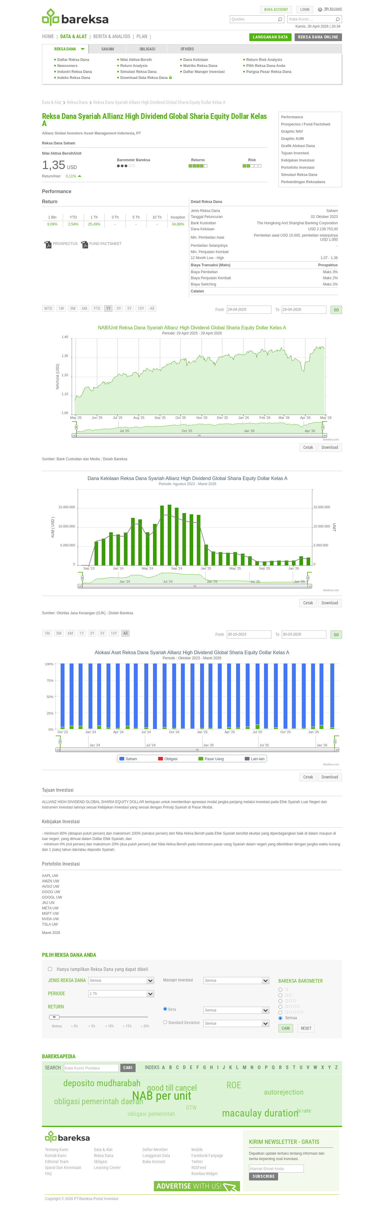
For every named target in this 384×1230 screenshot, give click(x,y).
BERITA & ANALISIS (111, 37)
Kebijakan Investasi (297, 160)
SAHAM (107, 49)
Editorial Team (57, 1161)
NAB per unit (161, 1096)
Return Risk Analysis (264, 60)
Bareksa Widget (204, 1173)
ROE (233, 1085)
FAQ (48, 1173)
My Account (330, 9)
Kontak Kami (55, 1155)
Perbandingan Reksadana (303, 182)
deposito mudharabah (101, 1083)
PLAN (141, 37)
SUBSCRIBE (263, 1176)
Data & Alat (51, 102)
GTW (191, 1108)
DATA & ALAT (73, 37)
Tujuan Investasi (295, 153)
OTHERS (187, 49)
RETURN (56, 1007)
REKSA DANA (65, 49)
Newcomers (67, 66)
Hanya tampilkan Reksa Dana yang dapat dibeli (102, 969)
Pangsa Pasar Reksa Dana (268, 72)
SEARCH (53, 1068)
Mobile (197, 1149)
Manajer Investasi (178, 980)
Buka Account (153, 1161)
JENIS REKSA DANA (67, 980)
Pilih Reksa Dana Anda (265, 66)
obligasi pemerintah (151, 1114)
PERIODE (56, 993)
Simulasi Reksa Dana (138, 72)
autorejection (284, 1092)
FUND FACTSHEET (101, 244)
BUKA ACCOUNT (276, 10)
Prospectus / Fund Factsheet (305, 124)
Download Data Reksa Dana (144, 78)
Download (330, 447)
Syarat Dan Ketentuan (63, 1167)
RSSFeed (198, 1167)
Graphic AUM (292, 139)
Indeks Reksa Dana (73, 78)
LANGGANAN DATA (270, 37)
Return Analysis (134, 66)
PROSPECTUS (61, 244)
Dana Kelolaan (195, 60)
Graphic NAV (292, 131)
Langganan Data (156, 1155)
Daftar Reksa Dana (73, 60)
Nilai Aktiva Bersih (136, 60)
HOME (48, 37)
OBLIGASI (147, 49)
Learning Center (107, 1167)
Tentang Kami (56, 1149)
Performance (292, 117)
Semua (291, 1017)
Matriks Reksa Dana (200, 66)
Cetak (308, 447)
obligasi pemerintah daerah (98, 1101)
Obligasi (100, 1161)
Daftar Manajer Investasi (204, 72)
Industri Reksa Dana (74, 72)
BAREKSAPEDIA (59, 1056)
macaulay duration (260, 1113)
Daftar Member (155, 1149)
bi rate (304, 1111)
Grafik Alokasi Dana (298, 146)
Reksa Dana (77, 102)
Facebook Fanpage (207, 1155)
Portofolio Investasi (297, 167)
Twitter (197, 1161)
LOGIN (304, 10)
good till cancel (172, 1088)
